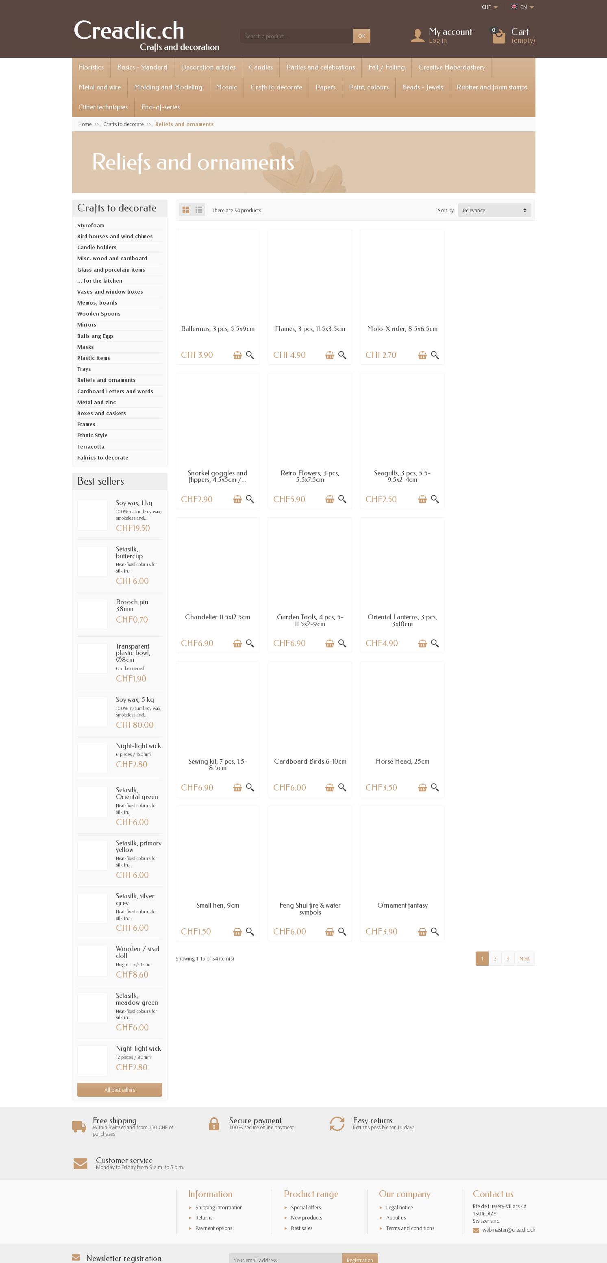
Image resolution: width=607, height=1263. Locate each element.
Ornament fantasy (401, 759)
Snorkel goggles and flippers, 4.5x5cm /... (493, 331)
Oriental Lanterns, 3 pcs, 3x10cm (217, 619)
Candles (261, 67)
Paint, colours (369, 87)
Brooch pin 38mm (132, 605)
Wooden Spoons (99, 313)
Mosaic (226, 87)
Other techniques (103, 107)
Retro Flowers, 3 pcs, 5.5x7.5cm (217, 475)
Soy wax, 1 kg (134, 503)
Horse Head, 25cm (493, 616)
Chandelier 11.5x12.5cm (401, 472)
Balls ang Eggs (95, 336)
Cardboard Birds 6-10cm (401, 616)
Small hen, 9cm (217, 759)
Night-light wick (138, 746)
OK (362, 35)
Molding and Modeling (168, 87)
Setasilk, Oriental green (137, 793)
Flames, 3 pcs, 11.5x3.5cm (309, 328)
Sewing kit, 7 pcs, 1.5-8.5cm (309, 619)
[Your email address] (285, 1227)
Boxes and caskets (101, 413)
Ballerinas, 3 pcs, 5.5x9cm (217, 331)
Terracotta (90, 446)
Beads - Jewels (422, 87)
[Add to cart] (237, 355)
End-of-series (160, 107)
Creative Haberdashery (451, 67)
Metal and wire (99, 87)
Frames (86, 424)
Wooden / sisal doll (137, 952)
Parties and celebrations (320, 67)
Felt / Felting (386, 67)
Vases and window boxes (110, 291)
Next (525, 812)
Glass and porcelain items (111, 269)
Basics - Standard (142, 67)
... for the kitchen (99, 280)
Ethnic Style (92, 435)
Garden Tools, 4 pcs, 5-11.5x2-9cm (493, 475)
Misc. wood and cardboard (112, 258)
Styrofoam (90, 225)
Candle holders (97, 247)
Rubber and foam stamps (492, 87)
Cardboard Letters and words (115, 391)
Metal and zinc (96, 402)
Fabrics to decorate (102, 457)
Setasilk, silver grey (135, 899)
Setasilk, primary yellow (138, 846)
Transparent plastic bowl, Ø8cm (133, 653)
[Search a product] (296, 36)
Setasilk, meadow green (137, 999)
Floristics (91, 67)
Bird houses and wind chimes (115, 236)
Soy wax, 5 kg (135, 699)
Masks (85, 347)
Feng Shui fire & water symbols (309, 763)
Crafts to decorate (276, 87)
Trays (84, 368)
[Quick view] (249, 355)
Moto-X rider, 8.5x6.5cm (401, 328)
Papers (325, 87)
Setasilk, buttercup (129, 552)
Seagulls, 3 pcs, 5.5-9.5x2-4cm (309, 475)
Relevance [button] (474, 210)
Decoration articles (208, 67)
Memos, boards (97, 302)
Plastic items (93, 357)
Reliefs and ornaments (106, 379)
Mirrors (86, 324)
